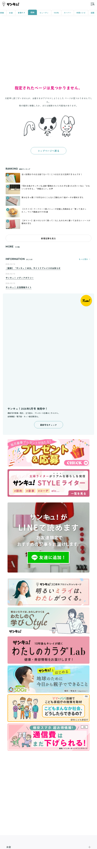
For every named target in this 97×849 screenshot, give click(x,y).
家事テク (21, 12)
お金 (11, 12)
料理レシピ (81, 12)
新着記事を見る (48, 238)
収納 (32, 12)
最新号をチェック (48, 424)
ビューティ (44, 12)
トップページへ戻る (48, 150)
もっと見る (85, 259)
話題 (92, 12)
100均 (56, 12)
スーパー (67, 12)
